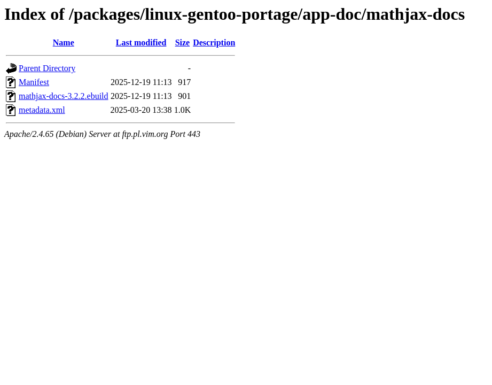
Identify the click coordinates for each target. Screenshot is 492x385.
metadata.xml (42, 109)
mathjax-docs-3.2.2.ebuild (63, 96)
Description (214, 42)
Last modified (141, 42)
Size (182, 42)
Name (63, 42)
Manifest (34, 82)
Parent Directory (47, 68)
